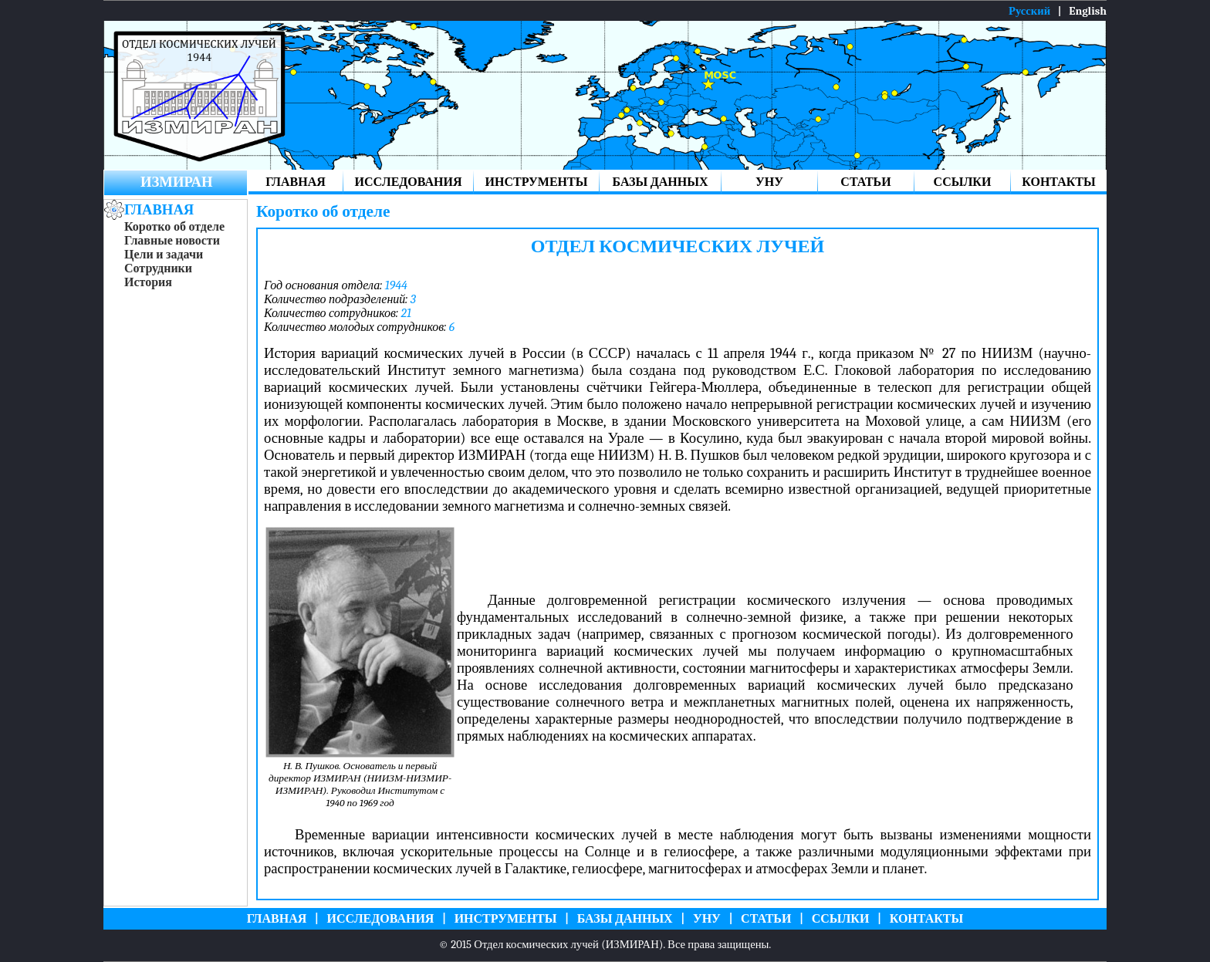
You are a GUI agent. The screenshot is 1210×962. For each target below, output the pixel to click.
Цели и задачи (163, 255)
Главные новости (172, 241)
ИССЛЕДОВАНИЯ (408, 182)
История (148, 282)
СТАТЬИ (865, 182)
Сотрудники (158, 268)
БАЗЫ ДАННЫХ (660, 182)
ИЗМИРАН (176, 182)
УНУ (769, 182)
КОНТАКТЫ (1059, 182)
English (1088, 11)
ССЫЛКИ (963, 182)
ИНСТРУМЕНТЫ (536, 182)
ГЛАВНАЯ (295, 182)
